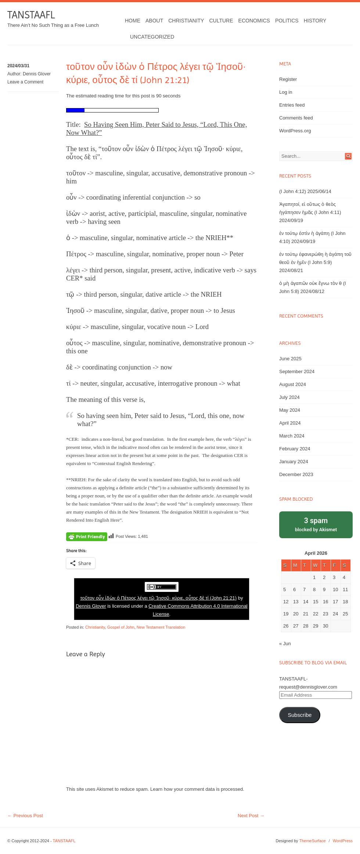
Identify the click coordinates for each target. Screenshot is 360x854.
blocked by (316, 524)
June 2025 (290, 358)
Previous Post (25, 815)
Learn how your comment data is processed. (197, 789)
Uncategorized (152, 37)
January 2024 (293, 461)
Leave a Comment (25, 82)
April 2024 (290, 423)
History (315, 21)
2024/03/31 (18, 65)
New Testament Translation (161, 627)
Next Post (251, 815)
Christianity (186, 21)
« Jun (285, 643)
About (154, 21)
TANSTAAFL (31, 15)
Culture (221, 21)
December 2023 (296, 474)
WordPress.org (295, 130)
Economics (254, 21)
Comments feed (296, 118)
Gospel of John (120, 627)
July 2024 (289, 397)
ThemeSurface (312, 841)
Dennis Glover (37, 73)
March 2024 (292, 436)
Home (132, 21)
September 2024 (296, 371)
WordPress (343, 841)
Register (288, 79)
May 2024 (289, 410)
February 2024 (294, 448)
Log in (285, 92)
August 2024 (292, 384)
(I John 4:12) (292, 191)
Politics (287, 21)
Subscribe (300, 715)
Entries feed (292, 105)
